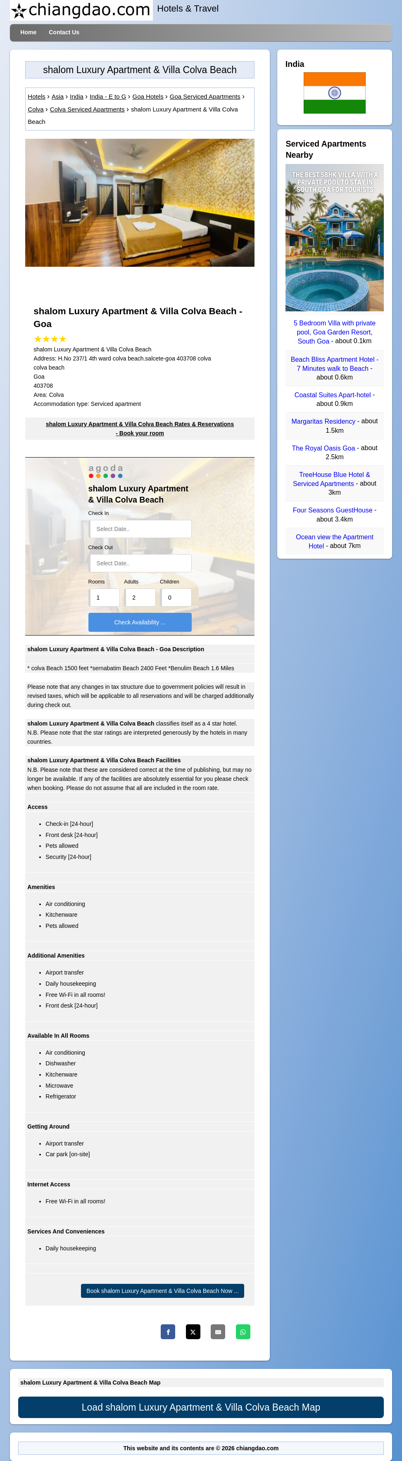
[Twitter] (193, 1331)
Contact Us (64, 32)
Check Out (100, 547)
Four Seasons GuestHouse (333, 510)
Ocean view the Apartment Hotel (334, 542)
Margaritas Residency (324, 421)
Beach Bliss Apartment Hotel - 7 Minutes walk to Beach (335, 364)
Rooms (96, 582)
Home (28, 32)
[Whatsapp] (243, 1331)
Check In (98, 513)
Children (169, 582)
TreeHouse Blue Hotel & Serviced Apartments (331, 479)
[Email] (218, 1331)
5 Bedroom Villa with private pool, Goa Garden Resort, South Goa (335, 332)
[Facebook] (168, 1331)
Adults (131, 582)
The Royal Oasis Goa (324, 448)
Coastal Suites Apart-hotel (334, 394)
